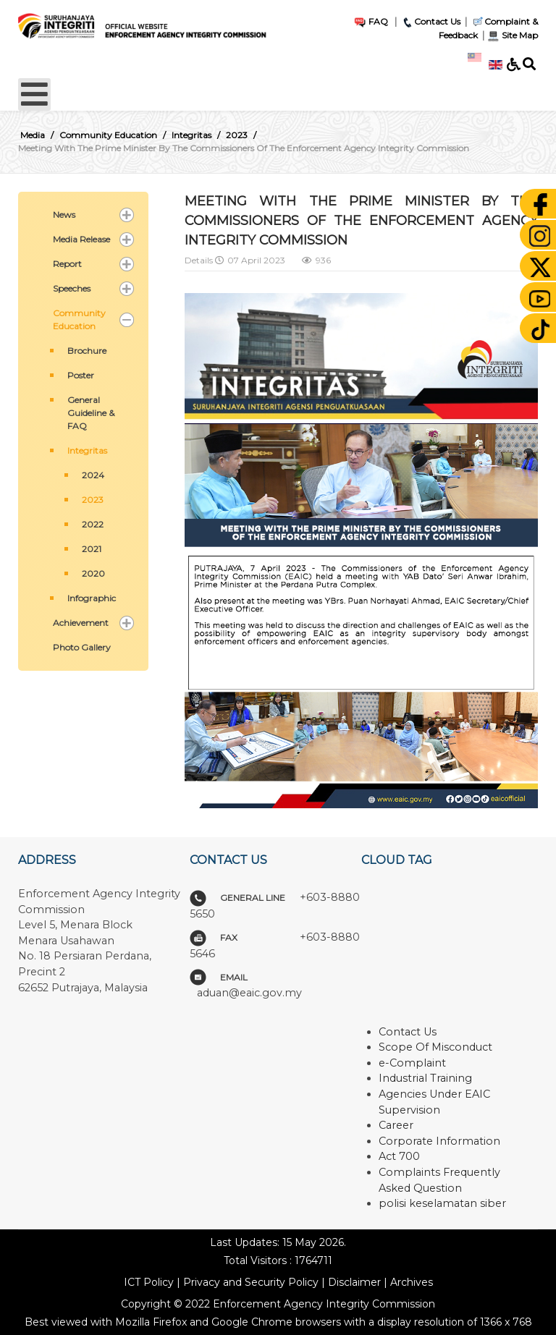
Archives (411, 1282)
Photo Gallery (82, 647)
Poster (80, 375)
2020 (93, 573)
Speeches (71, 288)
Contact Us (430, 21)
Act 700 (399, 1156)
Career (396, 1125)
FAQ (370, 21)
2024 (93, 475)
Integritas (87, 450)
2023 (93, 499)
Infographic (91, 598)
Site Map (512, 35)
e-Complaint (412, 1062)
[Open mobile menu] (34, 94)
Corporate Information (439, 1141)
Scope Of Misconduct (435, 1047)
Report (67, 263)
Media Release (81, 239)
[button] (126, 215)
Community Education (79, 319)
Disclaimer (354, 1282)
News (64, 214)
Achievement (81, 622)
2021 (91, 548)
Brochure (86, 350)
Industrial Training (425, 1078)
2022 (93, 524)
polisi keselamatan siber (442, 1203)
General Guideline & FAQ (90, 412)
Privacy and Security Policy (251, 1282)
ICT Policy (149, 1282)
